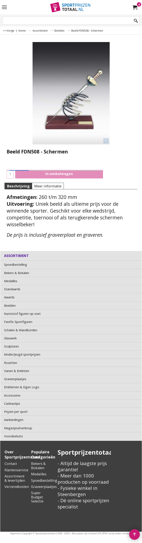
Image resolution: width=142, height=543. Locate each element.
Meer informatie (47, 186)
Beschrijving (18, 186)
